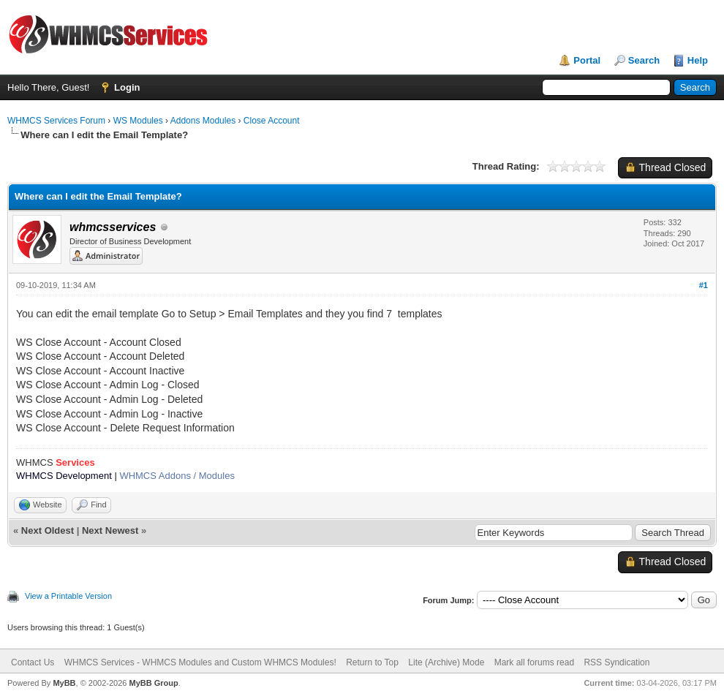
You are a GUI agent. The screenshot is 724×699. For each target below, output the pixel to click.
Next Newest (110, 530)
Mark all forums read (534, 662)
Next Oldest (47, 530)
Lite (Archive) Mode (446, 662)
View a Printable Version (68, 596)
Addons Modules (202, 121)
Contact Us (32, 662)
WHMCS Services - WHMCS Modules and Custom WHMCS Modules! (200, 662)
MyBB (64, 683)
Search (644, 60)
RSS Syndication (616, 662)
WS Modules (138, 121)
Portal (586, 60)
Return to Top (372, 662)
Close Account (272, 121)
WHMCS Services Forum (56, 121)
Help (697, 60)
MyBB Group (153, 683)
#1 (703, 285)
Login (127, 87)
